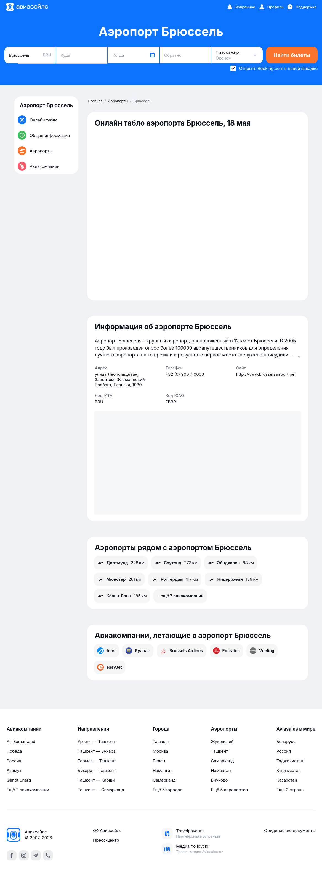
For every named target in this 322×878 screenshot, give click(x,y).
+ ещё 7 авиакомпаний (180, 595)
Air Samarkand (21, 741)
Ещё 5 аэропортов (229, 789)
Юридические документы (289, 830)
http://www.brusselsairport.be (265, 374)
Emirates (226, 650)
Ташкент (161, 741)
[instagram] (23, 855)
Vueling (262, 650)
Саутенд (176, 563)
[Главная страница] (27, 6)
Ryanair (138, 650)
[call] (48, 855)
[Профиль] (271, 7)
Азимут (14, 770)
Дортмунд (121, 563)
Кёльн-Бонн (122, 596)
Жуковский (222, 741)
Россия (14, 760)
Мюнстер (119, 579)
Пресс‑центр (106, 840)
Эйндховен (230, 563)
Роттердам (174, 579)
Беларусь (286, 741)
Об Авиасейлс (107, 830)
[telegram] (36, 855)
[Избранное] (241, 7)
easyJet (109, 667)
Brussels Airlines (181, 650)
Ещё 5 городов (167, 789)
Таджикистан (289, 760)
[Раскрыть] (299, 356)
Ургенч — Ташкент (96, 741)
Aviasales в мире (295, 729)
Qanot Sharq (19, 780)
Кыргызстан (288, 770)
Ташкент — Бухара (97, 751)
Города (161, 729)
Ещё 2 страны (290, 789)
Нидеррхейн (233, 579)
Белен (159, 760)
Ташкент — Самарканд (101, 789)
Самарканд (164, 780)
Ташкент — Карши (96, 780)
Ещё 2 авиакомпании (28, 789)
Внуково (219, 780)
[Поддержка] (301, 7)
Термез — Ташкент (97, 760)
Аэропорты (224, 729)
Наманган (162, 770)
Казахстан (286, 780)
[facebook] (11, 855)
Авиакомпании (24, 729)
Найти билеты (291, 55)
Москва (160, 751)
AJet (106, 650)
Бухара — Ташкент (97, 770)
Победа (14, 751)
